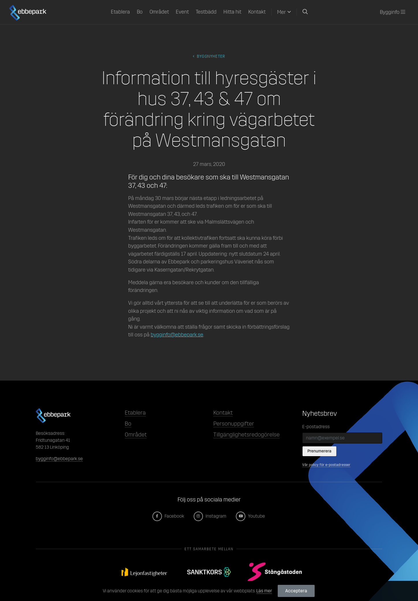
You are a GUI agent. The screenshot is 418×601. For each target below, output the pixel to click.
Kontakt (257, 12)
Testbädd (206, 12)
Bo (140, 12)
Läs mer (264, 590)
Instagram (210, 516)
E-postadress (316, 426)
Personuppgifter (233, 423)
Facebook (168, 516)
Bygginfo (392, 12)
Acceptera (296, 590)
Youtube (250, 516)
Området (159, 12)
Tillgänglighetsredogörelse (246, 434)
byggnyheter (209, 56)
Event (182, 12)
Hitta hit (232, 12)
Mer (281, 12)
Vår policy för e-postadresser (326, 465)
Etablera (120, 12)
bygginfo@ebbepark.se (177, 335)
